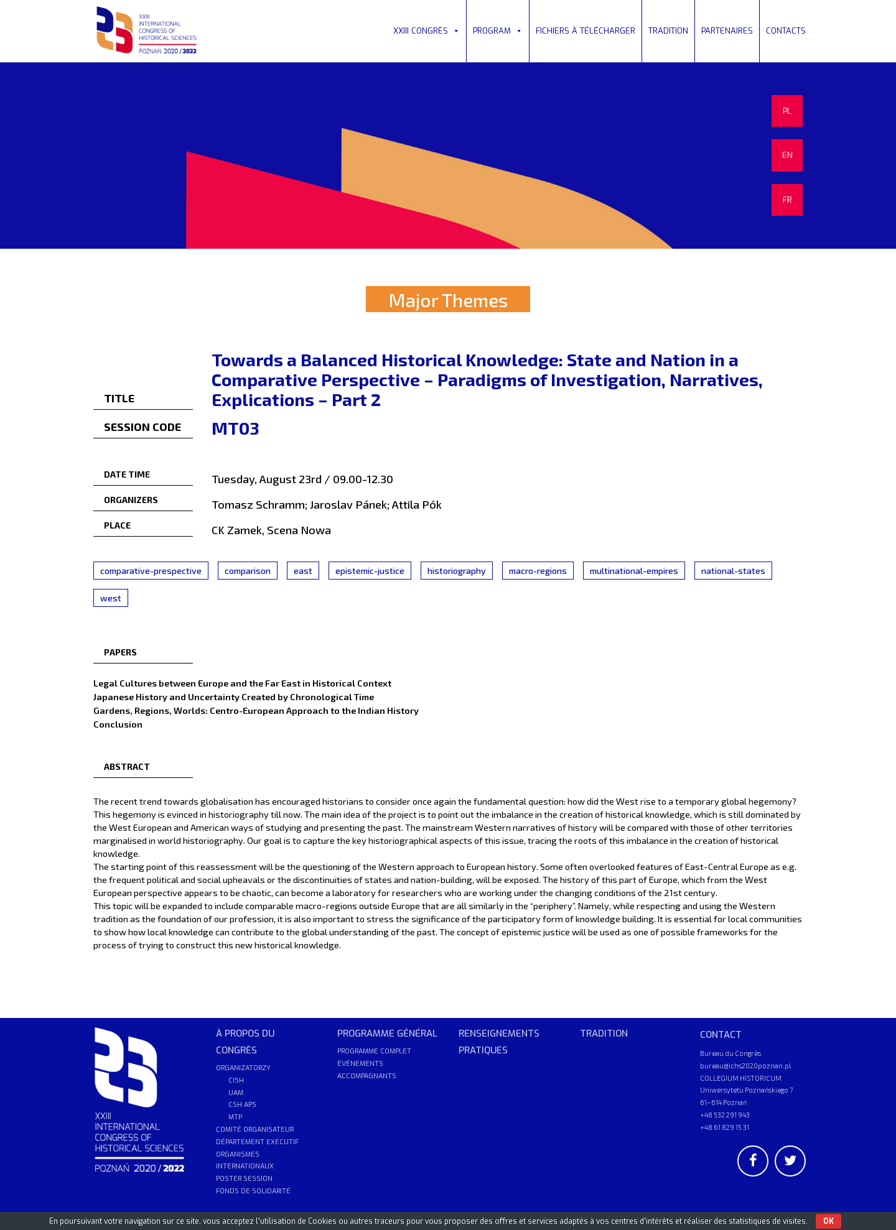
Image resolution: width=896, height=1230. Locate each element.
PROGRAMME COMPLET (374, 1051)
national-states (733, 570)
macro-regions (538, 570)
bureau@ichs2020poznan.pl (745, 1065)
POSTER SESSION (244, 1178)
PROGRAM (498, 30)
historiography (456, 570)
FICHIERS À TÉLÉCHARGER (585, 30)
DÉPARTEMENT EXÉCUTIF (257, 1142)
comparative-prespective (151, 570)
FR (787, 200)
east (303, 570)
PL (787, 111)
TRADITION (668, 30)
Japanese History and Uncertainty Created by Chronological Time (233, 696)
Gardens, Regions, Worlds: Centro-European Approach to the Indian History (256, 710)
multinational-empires (634, 570)
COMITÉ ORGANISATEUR (255, 1129)
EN (787, 155)
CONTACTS (786, 30)
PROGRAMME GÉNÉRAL (387, 1033)
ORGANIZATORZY (243, 1068)
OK (828, 1221)
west (110, 598)
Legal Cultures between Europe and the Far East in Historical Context (242, 682)
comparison (248, 570)
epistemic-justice (369, 570)
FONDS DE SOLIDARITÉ (253, 1191)
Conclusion (117, 723)
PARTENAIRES (727, 30)
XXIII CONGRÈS (426, 30)
